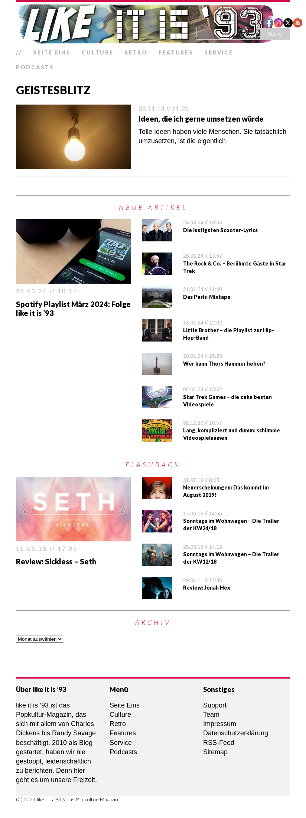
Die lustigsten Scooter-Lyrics (220, 230)
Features (176, 52)
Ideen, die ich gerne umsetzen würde (201, 118)
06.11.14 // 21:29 (164, 109)
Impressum (219, 724)
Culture (97, 52)
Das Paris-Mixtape (207, 297)
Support (215, 705)
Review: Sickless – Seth (56, 561)
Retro (135, 52)
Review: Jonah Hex (206, 587)
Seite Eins (52, 52)
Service (218, 52)
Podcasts (35, 67)
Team (211, 714)
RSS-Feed (218, 742)
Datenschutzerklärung (235, 733)
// (19, 52)
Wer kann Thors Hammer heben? (224, 363)
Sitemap (215, 752)
